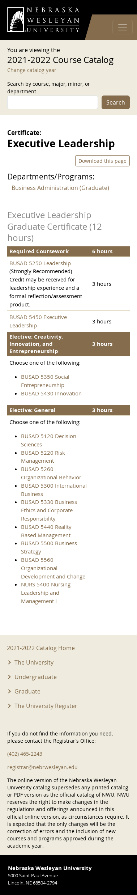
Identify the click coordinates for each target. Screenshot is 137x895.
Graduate (27, 691)
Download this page (102, 160)
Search (115, 102)
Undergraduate (35, 677)
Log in (120, 7)
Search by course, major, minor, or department (48, 87)
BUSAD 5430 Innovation (51, 393)
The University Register (45, 706)
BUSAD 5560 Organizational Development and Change (53, 568)
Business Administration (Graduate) (60, 188)
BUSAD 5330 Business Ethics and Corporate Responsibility (49, 510)
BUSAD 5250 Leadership (40, 263)
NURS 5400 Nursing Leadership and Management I (45, 593)
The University (33, 662)
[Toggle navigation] (122, 27)
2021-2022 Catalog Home (41, 648)
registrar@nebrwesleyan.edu (42, 767)
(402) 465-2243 (24, 753)
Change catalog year (31, 70)
